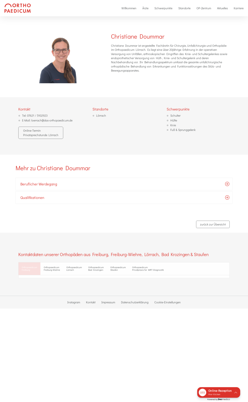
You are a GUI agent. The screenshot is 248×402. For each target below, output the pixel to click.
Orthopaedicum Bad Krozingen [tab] (119, 269)
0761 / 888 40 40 (37, 316)
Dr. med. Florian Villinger (110, 304)
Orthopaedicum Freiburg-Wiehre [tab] (62, 269)
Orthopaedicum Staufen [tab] (147, 269)
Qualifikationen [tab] (32, 197)
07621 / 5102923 (37, 115)
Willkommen (128, 8)
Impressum (108, 396)
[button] (218, 392)
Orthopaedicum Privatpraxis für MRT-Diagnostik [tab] (186, 269)
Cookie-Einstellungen (167, 396)
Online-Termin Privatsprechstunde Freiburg (53, 326)
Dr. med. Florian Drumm (110, 299)
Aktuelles (222, 8)
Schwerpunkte (163, 8)
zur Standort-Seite (33, 310)
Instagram (73, 396)
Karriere (239, 8)
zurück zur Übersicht (213, 224)
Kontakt (90, 396)
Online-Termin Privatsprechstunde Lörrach (40, 132)
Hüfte (173, 120)
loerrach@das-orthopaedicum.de (51, 120)
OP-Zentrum (203, 8)
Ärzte (145, 8)
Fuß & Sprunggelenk (183, 130)
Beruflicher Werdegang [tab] (38, 184)
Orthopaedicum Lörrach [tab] (90, 269)
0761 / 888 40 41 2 (38, 320)
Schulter (175, 115)
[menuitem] (128, 8)
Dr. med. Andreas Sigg (109, 294)
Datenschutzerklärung (134, 396)
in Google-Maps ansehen (37, 306)
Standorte (184, 8)
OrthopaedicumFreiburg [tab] (33, 269)
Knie (173, 125)
